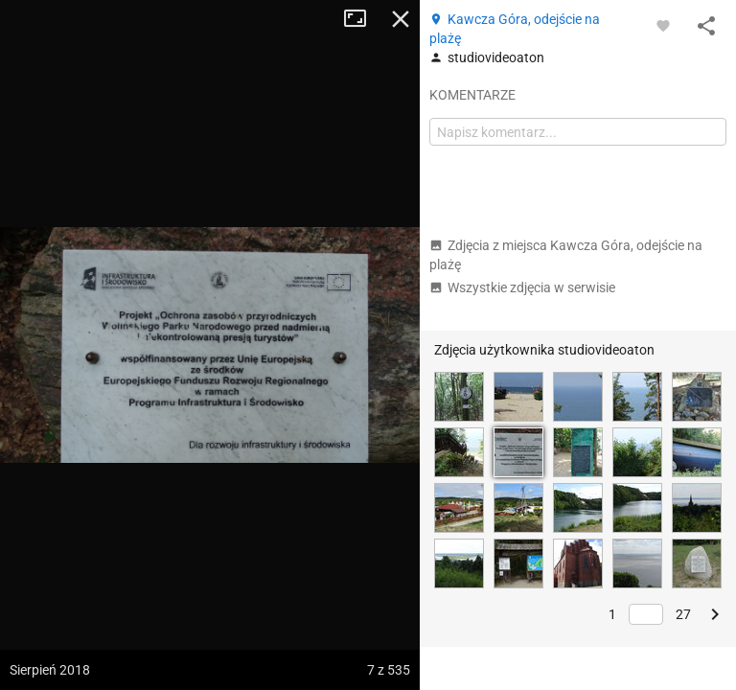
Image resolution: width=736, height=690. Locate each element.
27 (683, 614)
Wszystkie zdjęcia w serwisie (522, 287)
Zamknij (400, 19)
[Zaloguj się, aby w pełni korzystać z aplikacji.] (663, 25)
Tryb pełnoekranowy (362, 19)
